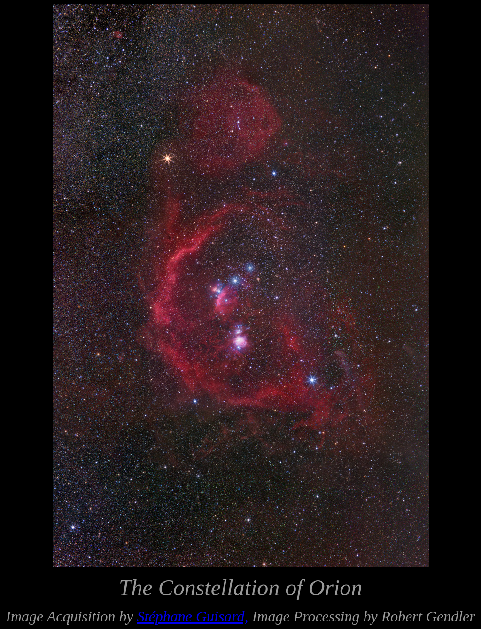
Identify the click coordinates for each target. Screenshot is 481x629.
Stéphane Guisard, (192, 616)
